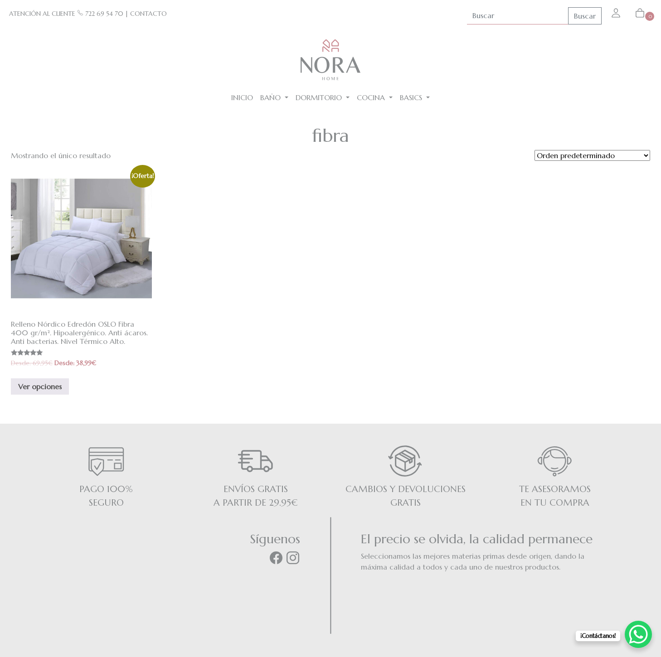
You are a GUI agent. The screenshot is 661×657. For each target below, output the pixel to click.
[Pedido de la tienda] (592, 155)
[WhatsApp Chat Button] (638, 634)
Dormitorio (320, 97)
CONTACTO (148, 14)
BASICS (412, 97)
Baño (271, 97)
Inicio (242, 97)
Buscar (585, 15)
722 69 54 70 (100, 14)
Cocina (372, 97)
